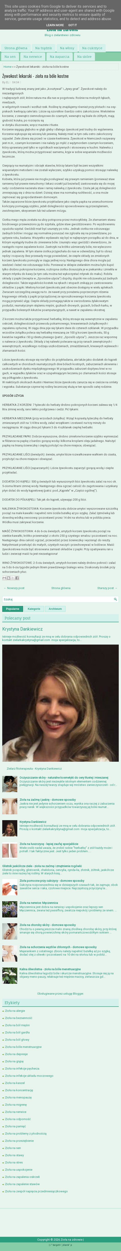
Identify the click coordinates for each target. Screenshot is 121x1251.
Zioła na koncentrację (19, 1090)
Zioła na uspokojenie (18, 1169)
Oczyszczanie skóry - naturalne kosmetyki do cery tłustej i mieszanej (64, 777)
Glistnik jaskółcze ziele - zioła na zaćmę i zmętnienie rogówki (42, 866)
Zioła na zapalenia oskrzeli (22, 1177)
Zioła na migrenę (16, 1104)
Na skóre (84, 56)
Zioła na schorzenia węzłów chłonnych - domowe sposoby (58, 947)
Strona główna (15, 48)
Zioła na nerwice (15, 1112)
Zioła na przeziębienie (19, 1140)
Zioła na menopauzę (18, 1097)
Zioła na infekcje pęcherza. (22, 1068)
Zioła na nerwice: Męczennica (39, 903)
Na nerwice (33, 56)
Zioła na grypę (14, 1061)
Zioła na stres (14, 1162)
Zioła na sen (13, 1148)
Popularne (12, 608)
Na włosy (67, 48)
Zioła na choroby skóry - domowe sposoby (48, 925)
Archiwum (55, 608)
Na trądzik (43, 48)
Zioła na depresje (16, 1054)
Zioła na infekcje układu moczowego (29, 1075)
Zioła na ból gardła (17, 1032)
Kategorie (34, 608)
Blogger (78, 993)
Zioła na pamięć (15, 1126)
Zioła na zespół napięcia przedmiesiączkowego (36, 1191)
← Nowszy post (14, 588)
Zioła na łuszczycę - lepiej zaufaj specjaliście (49, 844)
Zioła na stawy (14, 1155)
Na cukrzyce (92, 48)
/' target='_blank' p (61, 1245)
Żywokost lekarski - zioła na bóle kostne (35, 76)
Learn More (55, 25)
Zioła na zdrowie (72, 1239)
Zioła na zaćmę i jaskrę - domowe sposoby (48, 799)
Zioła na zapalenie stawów (22, 1184)
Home (7, 66)
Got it (72, 25)
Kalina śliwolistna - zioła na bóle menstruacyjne (50, 969)
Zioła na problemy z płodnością (25, 1133)
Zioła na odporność (18, 1119)
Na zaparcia (59, 56)
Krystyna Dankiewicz (22, 629)
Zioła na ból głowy (17, 1039)
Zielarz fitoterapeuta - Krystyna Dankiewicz (34, 768)
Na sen (10, 56)
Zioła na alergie (15, 1010)
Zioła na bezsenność (18, 1018)
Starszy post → (107, 588)
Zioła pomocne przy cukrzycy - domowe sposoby (52, 880)
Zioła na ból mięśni (17, 1025)
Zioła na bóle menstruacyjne (23, 1047)
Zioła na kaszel (15, 1083)
